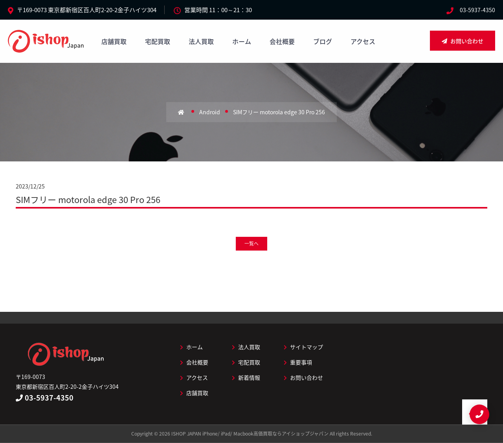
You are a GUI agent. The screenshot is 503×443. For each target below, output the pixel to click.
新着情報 (246, 377)
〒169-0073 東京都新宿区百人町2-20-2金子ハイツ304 (86, 9)
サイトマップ (303, 347)
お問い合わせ (462, 41)
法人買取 (201, 41)
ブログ (322, 41)
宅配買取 (157, 41)
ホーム (241, 41)
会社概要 (282, 41)
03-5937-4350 (477, 10)
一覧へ (251, 243)
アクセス (363, 41)
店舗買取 (114, 41)
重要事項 (298, 362)
